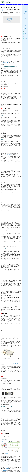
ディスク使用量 (9, 21)
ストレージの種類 (9, 19)
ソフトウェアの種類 (5, 62)
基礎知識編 (25, 7)
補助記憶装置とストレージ (10, 18)
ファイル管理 (5, 470)
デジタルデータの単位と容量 (14, 363)
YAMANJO (3, 10)
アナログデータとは (9, 154)
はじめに (25, 6)
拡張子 (25, 17)
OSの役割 (7, 468)
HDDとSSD (8, 20)
